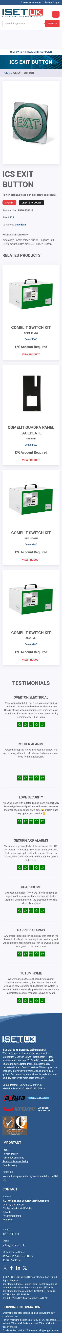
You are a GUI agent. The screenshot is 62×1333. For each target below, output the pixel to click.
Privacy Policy (10, 1133)
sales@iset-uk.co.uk (13, 1225)
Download (20, 204)
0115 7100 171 (10, 1214)
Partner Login (52, 2)
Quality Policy (9, 1145)
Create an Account (31, 2)
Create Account (31, 182)
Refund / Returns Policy (15, 1141)
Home (6, 52)
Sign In (9, 182)
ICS (12, 197)
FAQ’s (5, 1130)
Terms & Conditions (13, 1137)
